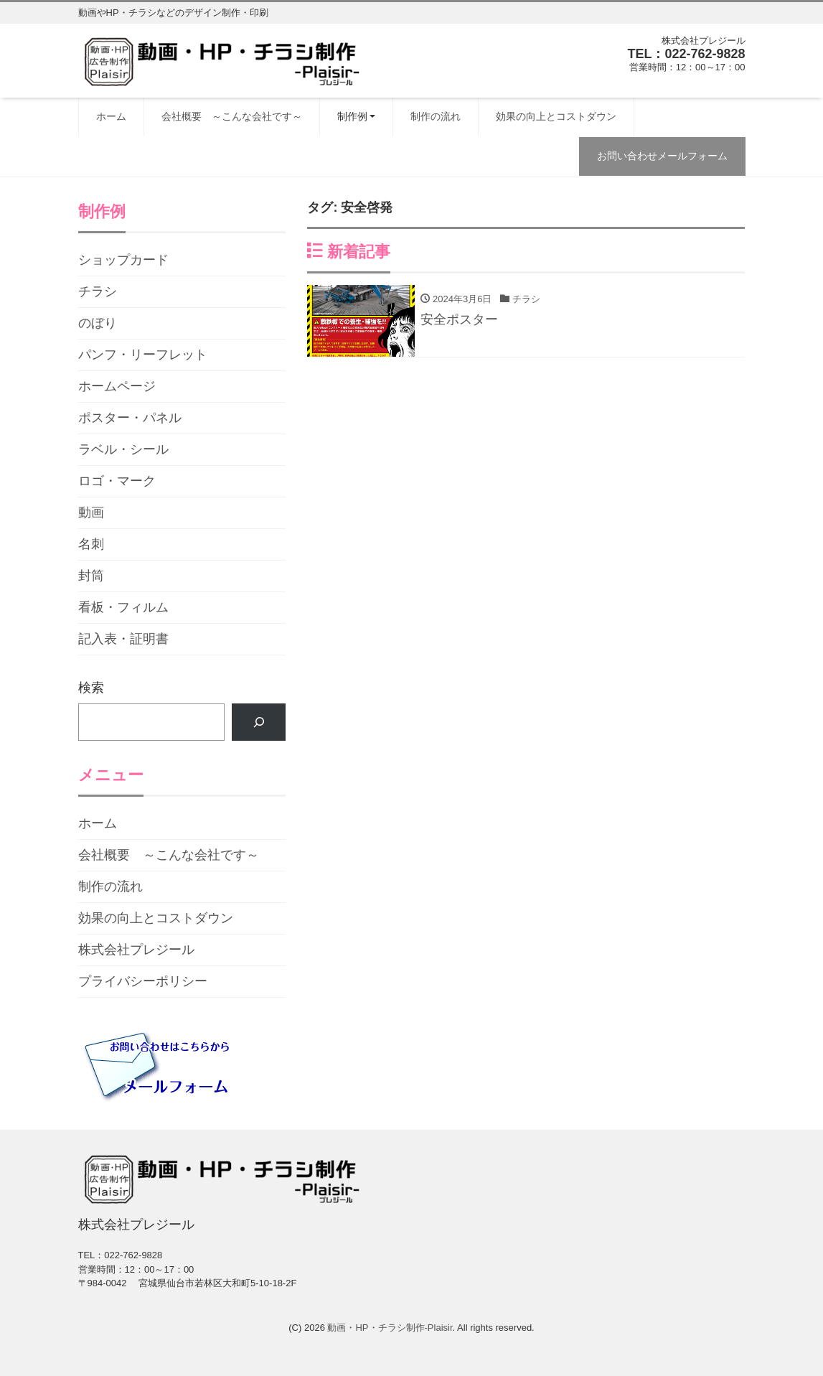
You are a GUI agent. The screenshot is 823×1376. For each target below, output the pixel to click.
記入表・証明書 (123, 639)
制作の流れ (435, 116)
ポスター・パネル (130, 418)
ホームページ (117, 386)
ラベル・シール (123, 449)
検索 (91, 687)
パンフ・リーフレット (142, 354)
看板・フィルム (123, 607)
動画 (91, 512)
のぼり (97, 323)
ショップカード (123, 260)
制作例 (352, 116)
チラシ (97, 291)
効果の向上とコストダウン (556, 116)
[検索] (259, 722)
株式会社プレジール (136, 949)
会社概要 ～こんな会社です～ (231, 116)
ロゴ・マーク (117, 481)
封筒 (91, 575)
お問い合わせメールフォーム (662, 156)
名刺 (91, 544)
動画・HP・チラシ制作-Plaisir (389, 1327)
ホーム (111, 116)
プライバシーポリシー (142, 981)
